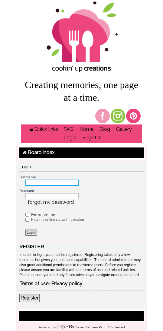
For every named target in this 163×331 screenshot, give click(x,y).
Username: (28, 177)
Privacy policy (66, 283)
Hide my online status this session (54, 220)
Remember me (40, 215)
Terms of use (33, 283)
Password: (27, 191)
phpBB (64, 326)
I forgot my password (49, 202)
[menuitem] (68, 129)
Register (30, 297)
